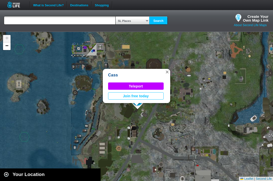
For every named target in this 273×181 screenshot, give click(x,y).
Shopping (102, 5)
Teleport (136, 86)
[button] (167, 72)
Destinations (79, 5)
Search (158, 21)
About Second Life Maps (250, 25)
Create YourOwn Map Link (255, 18)
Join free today (136, 96)
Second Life (16, 4)
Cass (113, 75)
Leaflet (246, 178)
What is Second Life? (48, 5)
